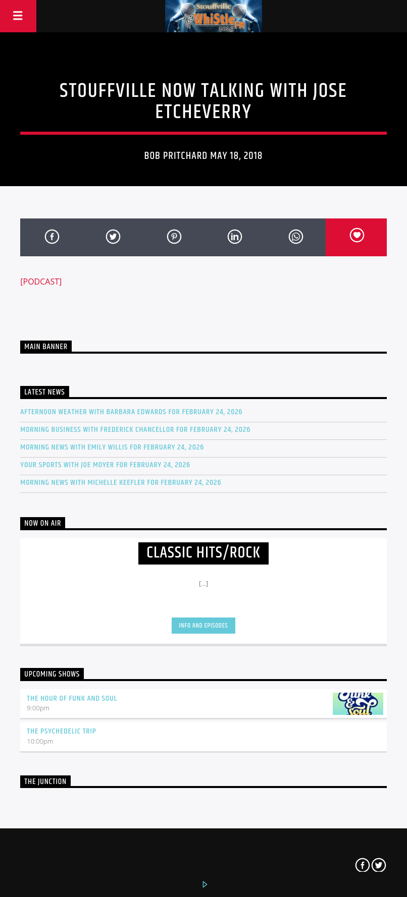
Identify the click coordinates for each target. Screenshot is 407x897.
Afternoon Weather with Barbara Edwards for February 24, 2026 (131, 412)
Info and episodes (203, 626)
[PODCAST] (41, 281)
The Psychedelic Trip (61, 731)
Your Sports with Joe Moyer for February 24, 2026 (105, 465)
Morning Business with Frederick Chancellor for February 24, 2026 (135, 429)
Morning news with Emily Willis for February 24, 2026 (112, 447)
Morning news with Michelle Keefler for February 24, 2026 (120, 482)
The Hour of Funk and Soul (72, 698)
